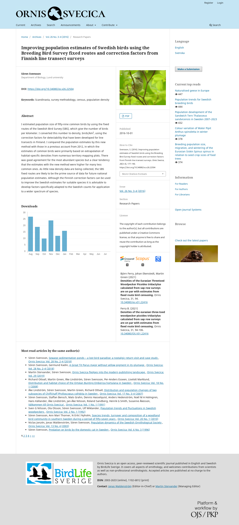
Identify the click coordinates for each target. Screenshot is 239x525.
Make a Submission (189, 69)
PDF (127, 116)
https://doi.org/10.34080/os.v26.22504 (51, 89)
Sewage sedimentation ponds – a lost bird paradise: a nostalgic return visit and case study (103, 358)
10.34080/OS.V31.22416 (134, 333)
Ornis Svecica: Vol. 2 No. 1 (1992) (65, 411)
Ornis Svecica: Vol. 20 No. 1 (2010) (138, 419)
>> (33, 435)
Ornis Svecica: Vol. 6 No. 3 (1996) (130, 429)
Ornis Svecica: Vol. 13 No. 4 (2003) (48, 426)
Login (220, 2)
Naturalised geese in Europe (192, 90)
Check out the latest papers (191, 240)
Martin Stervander (167, 486)
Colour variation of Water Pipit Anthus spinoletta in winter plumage (193, 131)
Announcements (70, 25)
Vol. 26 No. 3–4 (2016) (57, 36)
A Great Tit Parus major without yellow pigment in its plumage (107, 365)
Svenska (180, 53)
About (90, 25)
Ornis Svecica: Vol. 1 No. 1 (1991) (85, 404)
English (179, 47)
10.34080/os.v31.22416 (134, 302)
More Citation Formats (134, 173)
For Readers (181, 183)
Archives (36, 25)
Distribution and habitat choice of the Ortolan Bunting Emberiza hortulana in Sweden (80, 383)
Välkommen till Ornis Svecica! (46, 404)
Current (20, 25)
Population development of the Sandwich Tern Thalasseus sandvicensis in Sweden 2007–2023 (196, 115)
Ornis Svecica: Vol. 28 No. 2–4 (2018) (50, 361)
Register (208, 2)
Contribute (108, 25)
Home (24, 36)
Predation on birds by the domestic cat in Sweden (79, 429)
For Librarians (182, 194)
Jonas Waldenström (120, 486)
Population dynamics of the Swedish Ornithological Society (126, 422)
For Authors (181, 189)
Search (51, 25)
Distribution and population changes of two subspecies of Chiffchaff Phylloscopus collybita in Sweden (92, 391)
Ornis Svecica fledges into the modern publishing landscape (109, 372)
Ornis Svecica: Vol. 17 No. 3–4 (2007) (121, 393)
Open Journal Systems (188, 209)
